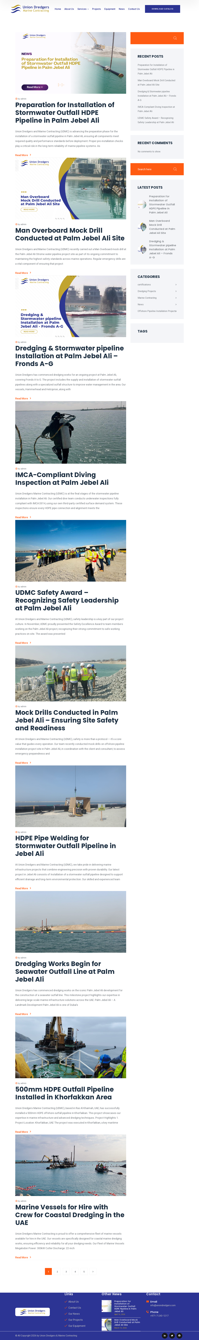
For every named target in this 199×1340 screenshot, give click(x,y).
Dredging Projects (147, 291)
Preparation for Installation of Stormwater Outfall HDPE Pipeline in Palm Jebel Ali (64, 112)
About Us (73, 1301)
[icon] (165, 1336)
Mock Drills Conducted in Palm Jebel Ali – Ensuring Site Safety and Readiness (66, 720)
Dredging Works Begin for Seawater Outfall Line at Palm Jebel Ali (65, 971)
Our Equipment (76, 1325)
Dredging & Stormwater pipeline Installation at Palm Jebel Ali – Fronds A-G (69, 356)
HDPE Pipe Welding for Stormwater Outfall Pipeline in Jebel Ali (65, 846)
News (141, 304)
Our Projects (75, 1319)
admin (23, 98)
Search (175, 38)
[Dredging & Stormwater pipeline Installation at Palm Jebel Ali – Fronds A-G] (142, 249)
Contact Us (74, 1307)
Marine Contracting (147, 297)
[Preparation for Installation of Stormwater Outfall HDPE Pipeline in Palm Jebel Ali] (142, 204)
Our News (74, 1313)
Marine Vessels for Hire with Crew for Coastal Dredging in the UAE (69, 1215)
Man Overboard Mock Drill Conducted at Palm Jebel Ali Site (70, 234)
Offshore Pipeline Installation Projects (157, 311)
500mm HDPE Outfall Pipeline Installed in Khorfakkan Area (64, 1093)
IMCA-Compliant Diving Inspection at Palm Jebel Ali (62, 478)
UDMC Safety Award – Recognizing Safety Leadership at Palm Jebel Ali (67, 600)
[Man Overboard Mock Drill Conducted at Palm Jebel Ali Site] (142, 227)
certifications (144, 284)
